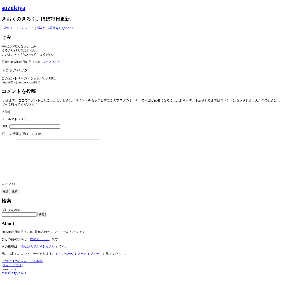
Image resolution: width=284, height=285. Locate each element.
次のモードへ (39, 248)
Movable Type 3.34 (14, 281)
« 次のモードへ (12, 28)
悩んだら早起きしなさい (38, 255)
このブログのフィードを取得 (22, 270)
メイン (30, 28)
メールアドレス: (13, 119)
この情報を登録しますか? (22, 133)
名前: (5, 111)
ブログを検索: (11, 219)
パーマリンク (51, 62)
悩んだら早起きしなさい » (55, 28)
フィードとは (12, 274)
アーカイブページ (90, 262)
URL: (5, 126)
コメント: (9, 192)
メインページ (64, 262)
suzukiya (13, 7)
